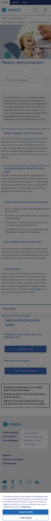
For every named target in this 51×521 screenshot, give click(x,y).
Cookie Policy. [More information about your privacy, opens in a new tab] (26, 507)
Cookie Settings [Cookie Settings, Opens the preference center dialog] (25, 518)
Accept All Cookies (25, 512)
